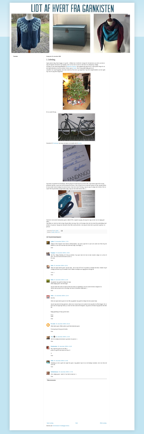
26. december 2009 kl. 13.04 (63, 336)
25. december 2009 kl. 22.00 (61, 279)
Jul (59, 232)
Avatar (74, 68)
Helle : (52, 295)
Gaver (56, 232)
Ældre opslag (103, 423)
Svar (52, 247)
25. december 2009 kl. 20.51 (61, 265)
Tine (52, 336)
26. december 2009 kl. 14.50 (61, 360)
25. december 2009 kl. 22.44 (62, 295)
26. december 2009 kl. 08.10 (63, 323)
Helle (52, 360)
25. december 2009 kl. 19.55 (63, 252)
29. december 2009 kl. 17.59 (66, 372)
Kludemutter (54, 346)
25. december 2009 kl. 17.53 (61, 241)
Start (76, 423)
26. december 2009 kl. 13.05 (65, 346)
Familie (52, 232)
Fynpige (53, 252)
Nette (52, 279)
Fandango (55, 143)
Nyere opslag (50, 423)
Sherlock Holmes (71, 66)
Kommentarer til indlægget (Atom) (61, 425)
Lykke (52, 241)
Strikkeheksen (54, 372)
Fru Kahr (53, 323)
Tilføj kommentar (51, 380)
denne (79, 143)
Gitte (52, 265)
